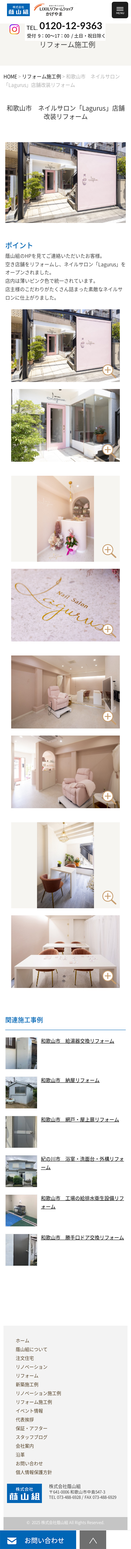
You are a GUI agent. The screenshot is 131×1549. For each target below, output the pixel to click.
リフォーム (27, 1375)
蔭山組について (32, 1349)
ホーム (22, 1340)
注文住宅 (25, 1358)
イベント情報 (29, 1411)
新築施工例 (27, 1384)
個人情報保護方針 (34, 1472)
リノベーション (32, 1367)
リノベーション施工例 (38, 1393)
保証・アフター (32, 1428)
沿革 (20, 1454)
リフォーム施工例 (34, 1402)
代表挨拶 (25, 1419)
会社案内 (25, 1446)
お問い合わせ (29, 1463)
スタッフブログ (32, 1437)
